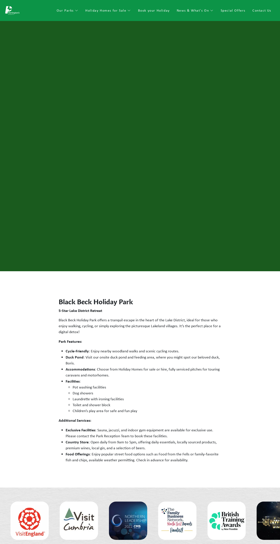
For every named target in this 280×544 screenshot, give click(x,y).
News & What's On (195, 10)
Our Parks (68, 10)
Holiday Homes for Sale (108, 10)
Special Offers (233, 10)
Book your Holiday (154, 10)
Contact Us (261, 10)
